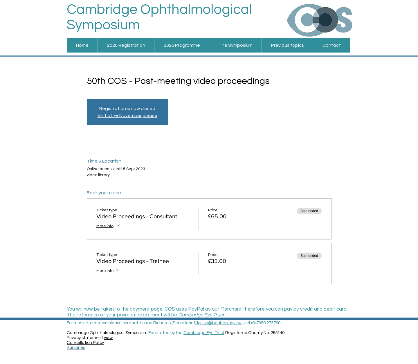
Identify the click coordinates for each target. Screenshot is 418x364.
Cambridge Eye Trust (203, 333)
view (108, 338)
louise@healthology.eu (218, 323)
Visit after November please (127, 115)
